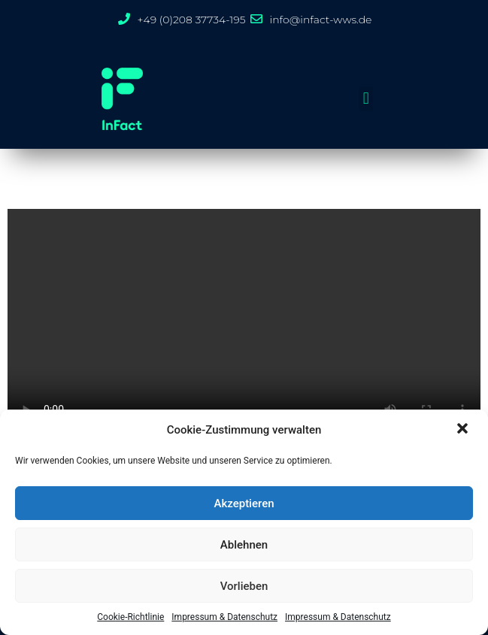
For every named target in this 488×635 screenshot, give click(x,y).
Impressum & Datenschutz (224, 617)
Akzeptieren (244, 503)
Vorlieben (244, 586)
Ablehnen (244, 545)
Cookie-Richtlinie (130, 617)
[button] (464, 430)
